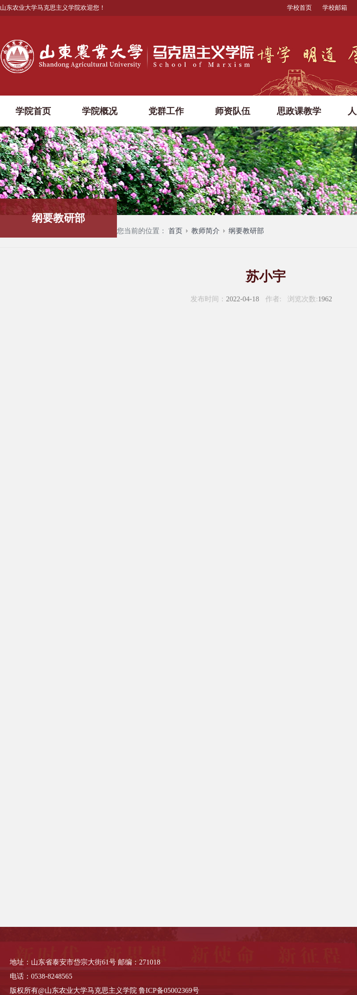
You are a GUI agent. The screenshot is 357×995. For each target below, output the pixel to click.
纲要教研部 (246, 233)
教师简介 (205, 233)
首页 (175, 233)
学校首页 (299, 7)
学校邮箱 (334, 7)
